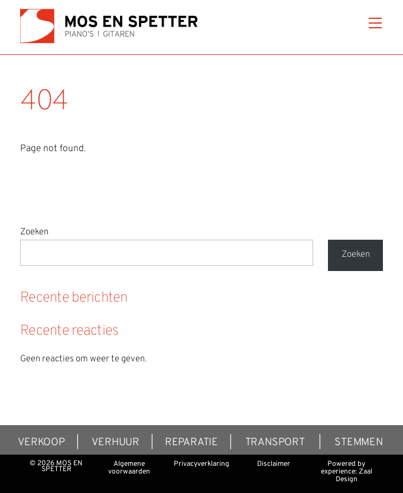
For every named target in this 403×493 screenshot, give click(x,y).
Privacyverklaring (201, 464)
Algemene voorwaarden (129, 467)
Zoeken (34, 232)
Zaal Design (354, 475)
